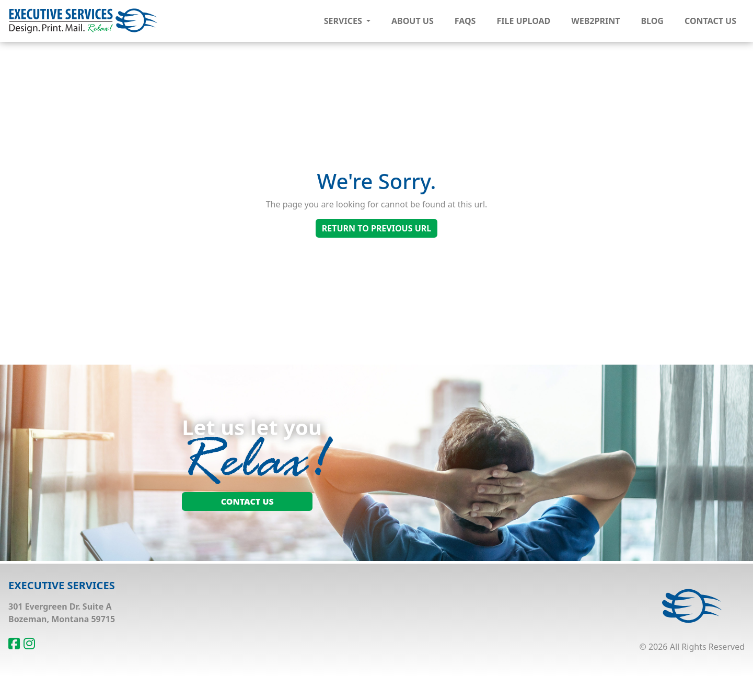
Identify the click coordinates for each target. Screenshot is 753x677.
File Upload (523, 21)
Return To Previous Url (376, 228)
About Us (412, 21)
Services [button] (344, 21)
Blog (652, 21)
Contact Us (710, 21)
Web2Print (595, 21)
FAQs (465, 21)
